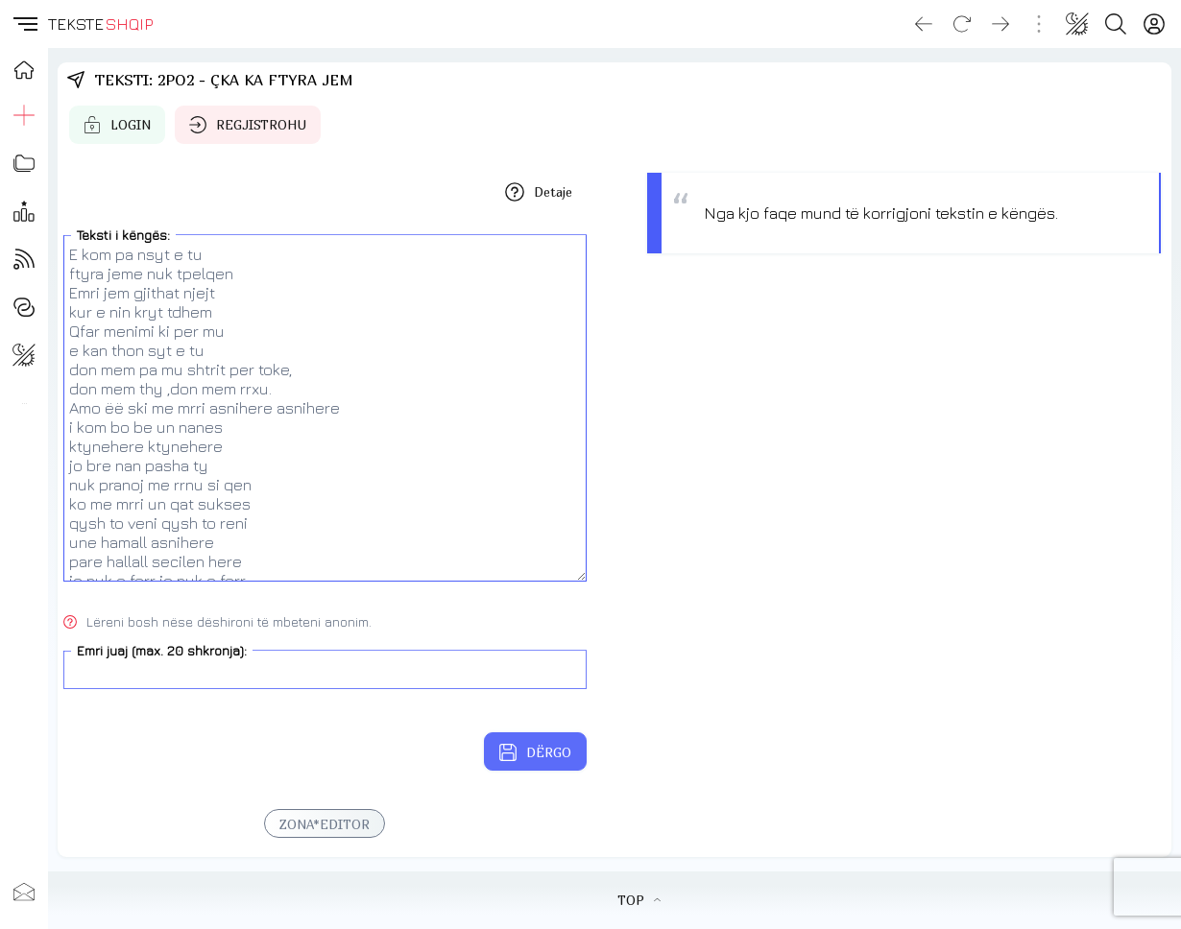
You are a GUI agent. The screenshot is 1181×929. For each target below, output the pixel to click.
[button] (24, 24)
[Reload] (962, 24)
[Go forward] (1000, 24)
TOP (639, 900)
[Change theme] (1077, 24)
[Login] (1154, 24)
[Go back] (923, 24)
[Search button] (1116, 24)
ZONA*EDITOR (324, 824)
